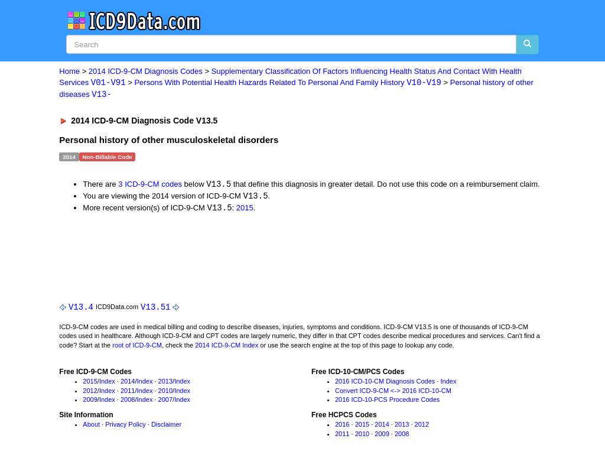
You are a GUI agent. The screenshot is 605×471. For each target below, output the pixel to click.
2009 (90, 401)
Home (69, 71)
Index (107, 382)
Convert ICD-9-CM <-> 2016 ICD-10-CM (393, 392)
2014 (128, 382)
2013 (165, 382)
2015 (244, 209)
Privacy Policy (125, 426)
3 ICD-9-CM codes (150, 185)
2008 (128, 401)
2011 (128, 392)
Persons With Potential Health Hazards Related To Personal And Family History (287, 83)
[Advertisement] (270, 256)
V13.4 (81, 308)
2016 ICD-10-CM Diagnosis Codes (385, 382)
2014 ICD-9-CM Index (226, 346)
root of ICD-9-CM (137, 346)
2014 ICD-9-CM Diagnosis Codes (146, 71)
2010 (165, 392)
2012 (90, 392)
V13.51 (155, 308)
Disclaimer (166, 426)
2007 (165, 401)
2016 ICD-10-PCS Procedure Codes (387, 401)
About (91, 426)
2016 (342, 426)
